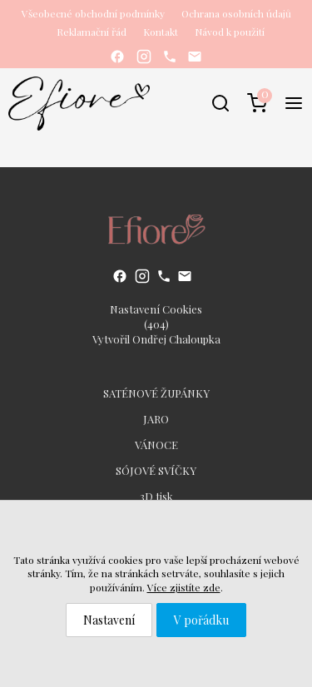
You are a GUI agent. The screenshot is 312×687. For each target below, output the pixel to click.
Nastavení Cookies (156, 309)
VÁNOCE (156, 444)
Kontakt (160, 31)
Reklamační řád (91, 31)
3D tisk (156, 496)
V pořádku (201, 620)
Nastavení (109, 620)
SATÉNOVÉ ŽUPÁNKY (156, 393)
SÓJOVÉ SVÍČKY (156, 470)
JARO (156, 419)
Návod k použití (230, 31)
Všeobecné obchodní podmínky (93, 13)
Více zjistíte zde (183, 587)
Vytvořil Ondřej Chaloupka (156, 339)
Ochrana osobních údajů (236, 13)
